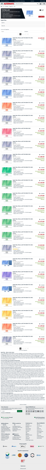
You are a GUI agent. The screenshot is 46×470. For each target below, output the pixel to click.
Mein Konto (28, 424)
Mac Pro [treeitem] (3, 22)
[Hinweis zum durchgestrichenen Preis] (40, 51)
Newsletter (32, 1)
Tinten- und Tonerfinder (28, 438)
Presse (38, 427)
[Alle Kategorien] (2, 4)
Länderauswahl (23, 468)
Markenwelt (39, 428)
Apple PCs (11, 6)
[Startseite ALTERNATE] (9, 4)
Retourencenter (28, 428)
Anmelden (20, 411)
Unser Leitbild (39, 432)
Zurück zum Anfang (23, 404)
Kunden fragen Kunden (29, 440)
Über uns (38, 424)
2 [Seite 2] (22, 34)
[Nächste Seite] (28, 34)
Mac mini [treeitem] (3, 25)
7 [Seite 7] (25, 34)
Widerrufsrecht (28, 429)
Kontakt (44, 1)
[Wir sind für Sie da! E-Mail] (17, 424)
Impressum (23, 466)
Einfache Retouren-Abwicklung (19, 1)
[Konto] (41, 4)
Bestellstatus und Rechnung (28, 427)
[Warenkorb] (44, 4)
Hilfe (41, 1)
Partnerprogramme (40, 431)
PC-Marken (6, 6)
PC (3, 6)
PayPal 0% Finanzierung (5, 1)
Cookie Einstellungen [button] (40, 436)
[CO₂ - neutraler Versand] (7, 417)
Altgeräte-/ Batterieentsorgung (29, 434)
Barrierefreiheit (39, 438)
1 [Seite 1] (20, 34)
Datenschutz (8, 412)
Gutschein (27, 436)
